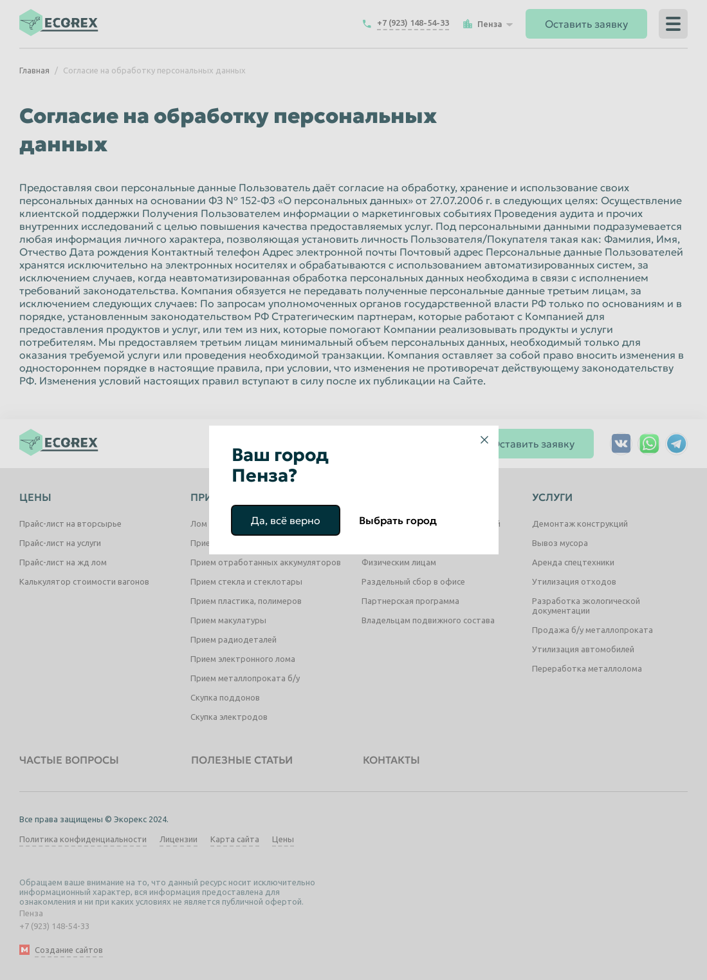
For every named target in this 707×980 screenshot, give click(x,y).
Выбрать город (398, 520)
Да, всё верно (285, 520)
